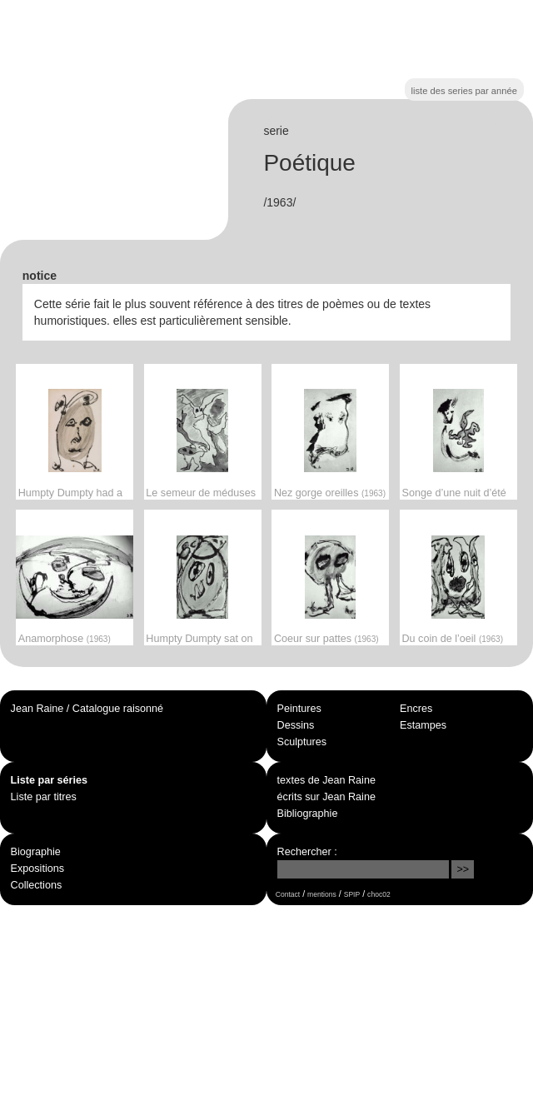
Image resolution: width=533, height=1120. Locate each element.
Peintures (299, 708)
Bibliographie (307, 813)
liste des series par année (464, 91)
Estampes (423, 725)
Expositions (37, 868)
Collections (36, 885)
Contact (288, 894)
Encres (416, 708)
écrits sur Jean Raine (326, 797)
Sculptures (302, 742)
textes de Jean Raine (326, 780)
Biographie (36, 852)
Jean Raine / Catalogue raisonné (87, 708)
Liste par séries (49, 780)
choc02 (379, 894)
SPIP (352, 894)
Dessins (296, 725)
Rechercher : (307, 852)
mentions (321, 894)
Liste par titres (44, 797)
